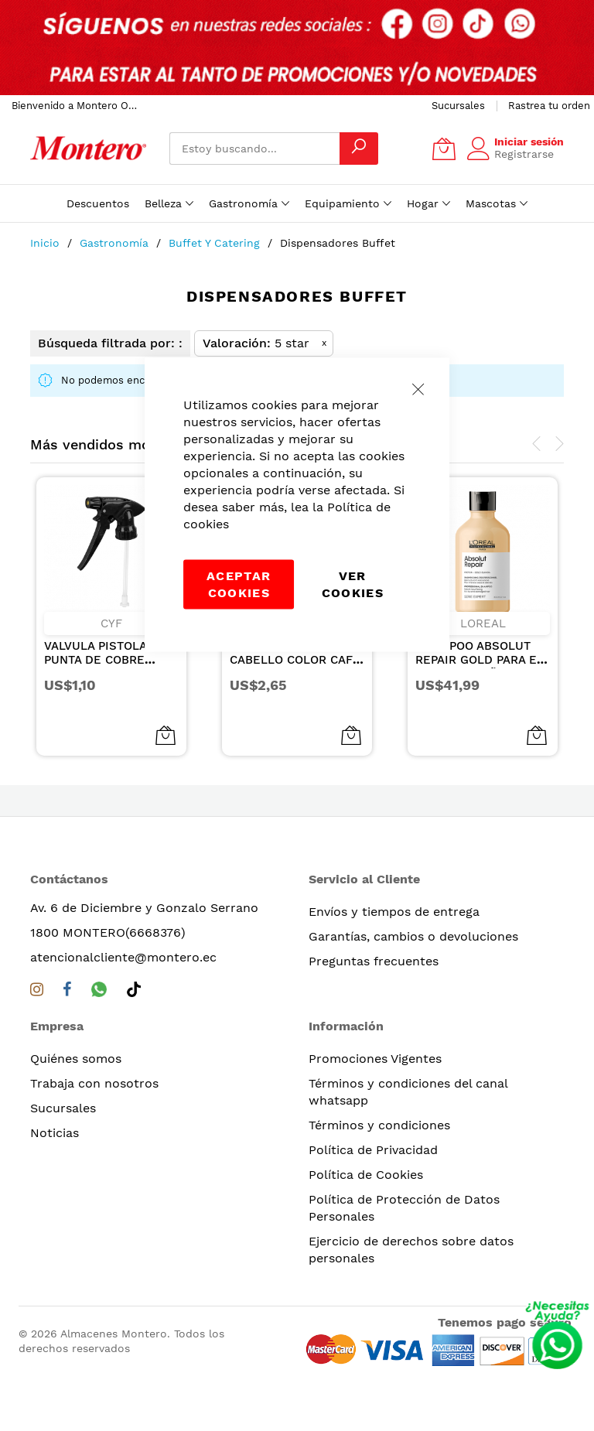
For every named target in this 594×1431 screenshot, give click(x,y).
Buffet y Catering (216, 243)
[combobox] (254, 148)
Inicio (46, 243)
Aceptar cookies (239, 584)
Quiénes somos (75, 1058)
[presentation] (536, 444)
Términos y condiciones (379, 1125)
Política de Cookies (366, 1174)
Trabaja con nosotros (94, 1083)
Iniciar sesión (529, 141)
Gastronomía (116, 243)
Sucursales (458, 105)
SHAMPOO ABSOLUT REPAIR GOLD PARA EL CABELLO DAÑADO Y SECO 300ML (479, 667)
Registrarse (524, 154)
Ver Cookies (353, 584)
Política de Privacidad (373, 1149)
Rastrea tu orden (549, 105)
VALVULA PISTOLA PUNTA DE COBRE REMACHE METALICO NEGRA (104, 667)
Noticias (54, 1132)
